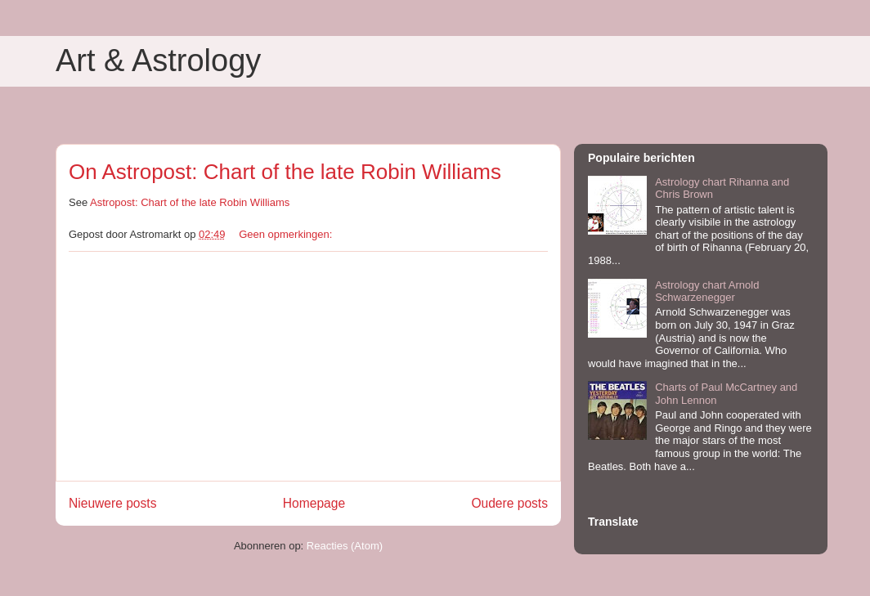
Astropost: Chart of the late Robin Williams (189, 202)
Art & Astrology (158, 60)
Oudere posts (509, 503)
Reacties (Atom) (345, 546)
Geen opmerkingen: (287, 234)
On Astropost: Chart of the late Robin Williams (285, 171)
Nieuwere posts (112, 503)
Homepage (314, 503)
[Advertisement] (308, 366)
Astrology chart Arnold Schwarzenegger (707, 291)
